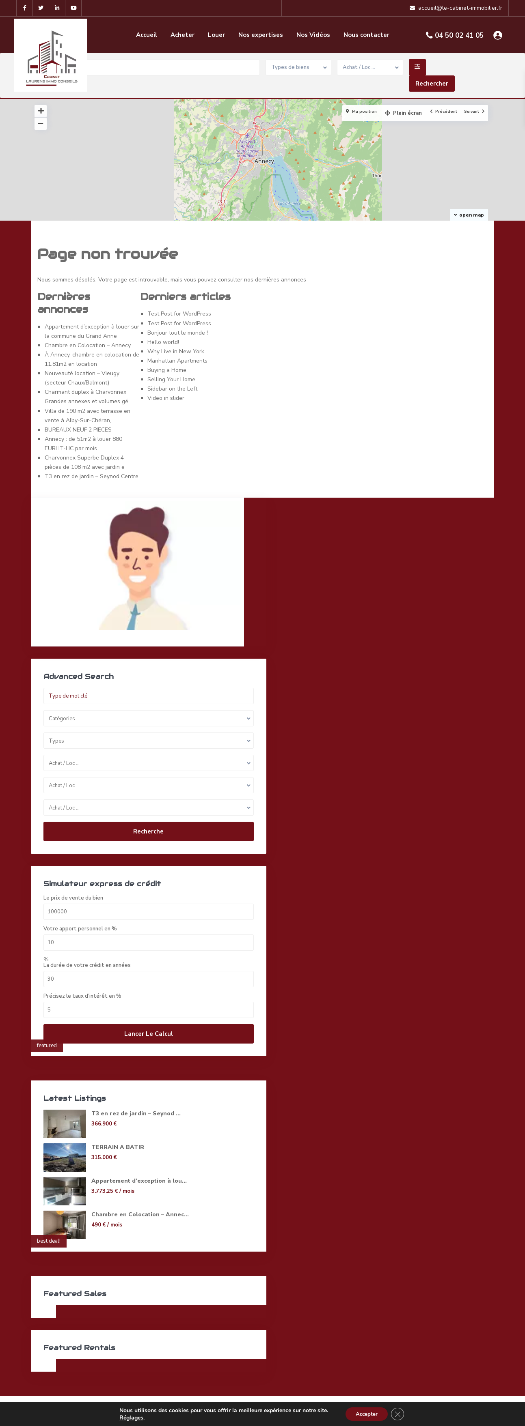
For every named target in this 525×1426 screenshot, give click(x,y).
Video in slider (165, 398)
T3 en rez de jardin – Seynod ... (118, 1093)
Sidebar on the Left (172, 389)
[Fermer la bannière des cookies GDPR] (400, 1413)
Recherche (96, 796)
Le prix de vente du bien (74, 873)
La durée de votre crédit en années (87, 940)
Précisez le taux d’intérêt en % (83, 971)
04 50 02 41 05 (459, 35)
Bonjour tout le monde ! (177, 333)
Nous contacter (366, 35)
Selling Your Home (171, 379)
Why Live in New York (175, 351)
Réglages (128, 1417)
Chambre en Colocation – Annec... (109, 1198)
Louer (216, 35)
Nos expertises (260, 35)
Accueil (146, 35)
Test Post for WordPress (179, 314)
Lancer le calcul (96, 1009)
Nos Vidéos (313, 35)
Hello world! (163, 342)
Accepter (365, 1413)
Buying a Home (166, 370)
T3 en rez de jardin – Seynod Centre (91, 476)
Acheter (182, 35)
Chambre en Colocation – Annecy (88, 345)
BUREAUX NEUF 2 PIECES (78, 430)
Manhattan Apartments (177, 361)
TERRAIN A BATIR (117, 1122)
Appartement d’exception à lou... (118, 1160)
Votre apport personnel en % (80, 904)
